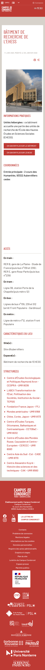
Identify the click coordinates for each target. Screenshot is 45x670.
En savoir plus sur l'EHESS (19, 152)
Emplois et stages (22, 552)
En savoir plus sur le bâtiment (21, 146)
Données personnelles (22, 545)
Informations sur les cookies (22, 541)
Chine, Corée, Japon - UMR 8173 (24, 416)
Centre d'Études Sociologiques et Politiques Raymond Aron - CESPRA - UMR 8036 (23, 381)
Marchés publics (22, 568)
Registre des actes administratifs (23, 549)
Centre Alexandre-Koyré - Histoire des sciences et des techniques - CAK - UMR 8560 (22, 466)
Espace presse (22, 564)
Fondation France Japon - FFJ (23, 406)
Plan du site (22, 556)
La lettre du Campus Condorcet (30, 518)
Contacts (22, 529)
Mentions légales (22, 537)
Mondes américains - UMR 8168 (23, 411)
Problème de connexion (23, 533)
